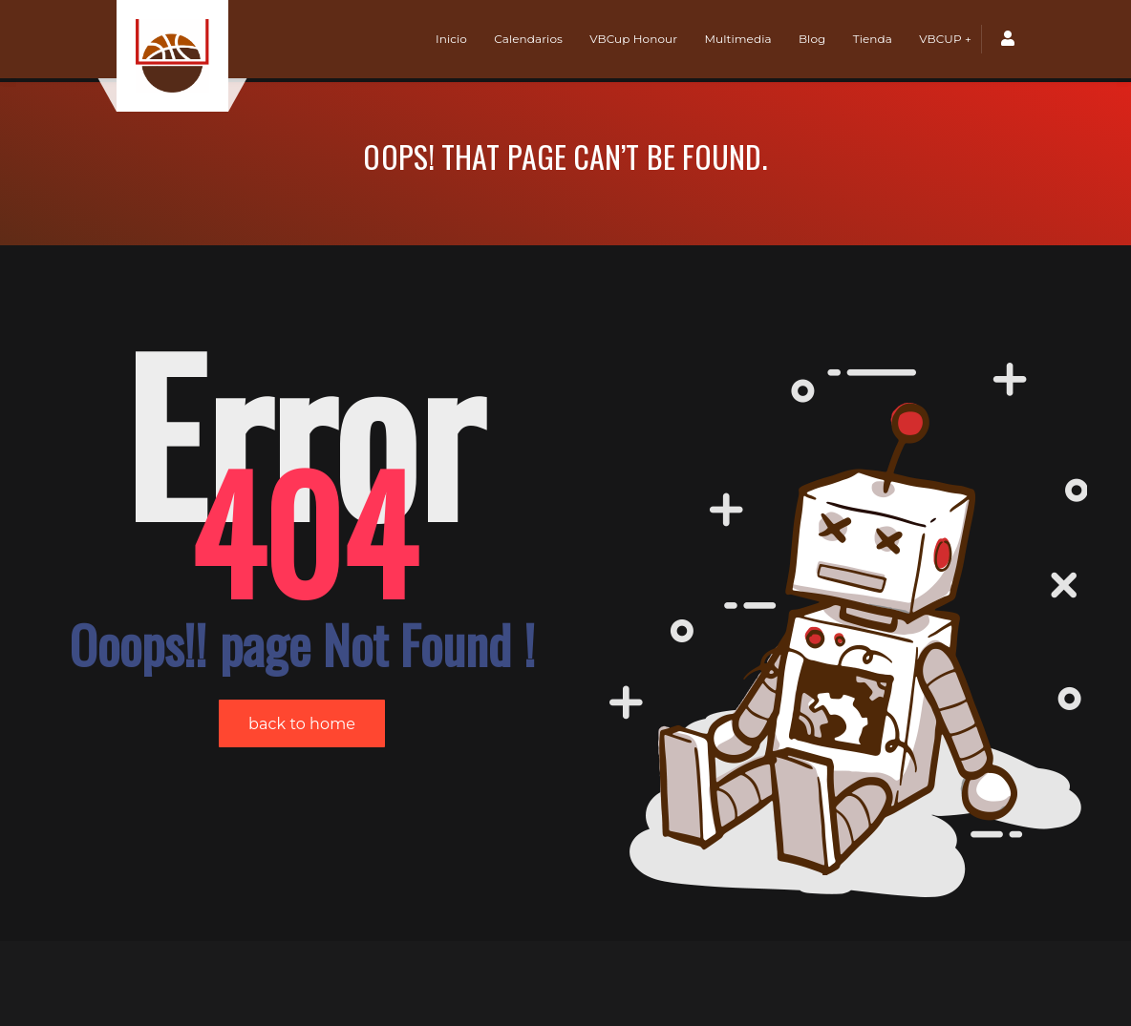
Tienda (872, 38)
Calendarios (528, 38)
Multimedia (737, 38)
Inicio (451, 38)
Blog (812, 38)
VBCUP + (945, 38)
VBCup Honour (633, 38)
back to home (301, 642)
